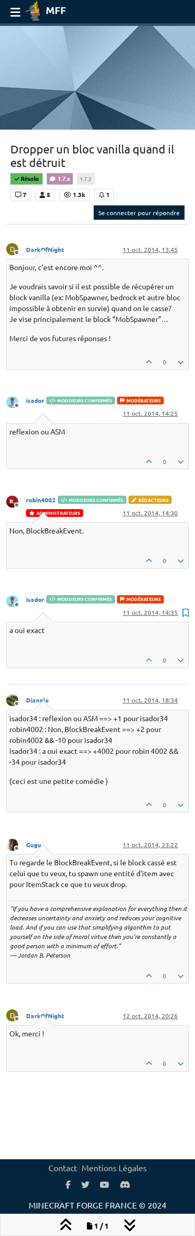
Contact (62, 1167)
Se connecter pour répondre (139, 212)
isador (35, 400)
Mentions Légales (114, 1167)
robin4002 (41, 500)
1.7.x (59, 178)
